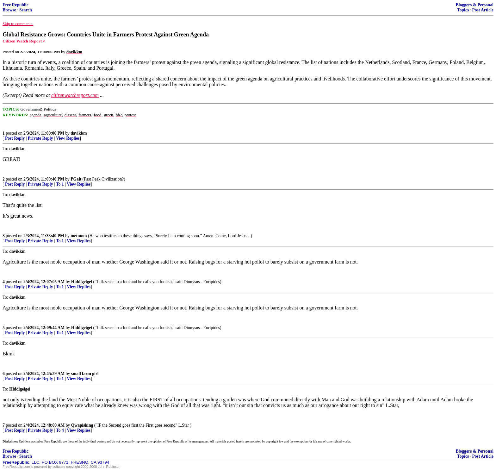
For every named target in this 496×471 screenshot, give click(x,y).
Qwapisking (82, 425)
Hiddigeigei (81, 281)
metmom (79, 235)
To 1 (60, 184)
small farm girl (85, 373)
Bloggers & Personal (474, 5)
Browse (9, 10)
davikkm (79, 133)
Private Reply (40, 138)
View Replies (68, 138)
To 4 (60, 430)
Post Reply (15, 138)
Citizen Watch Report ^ (24, 41)
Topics (463, 10)
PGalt (76, 179)
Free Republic (15, 5)
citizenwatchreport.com (75, 95)
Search (25, 10)
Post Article (482, 10)
